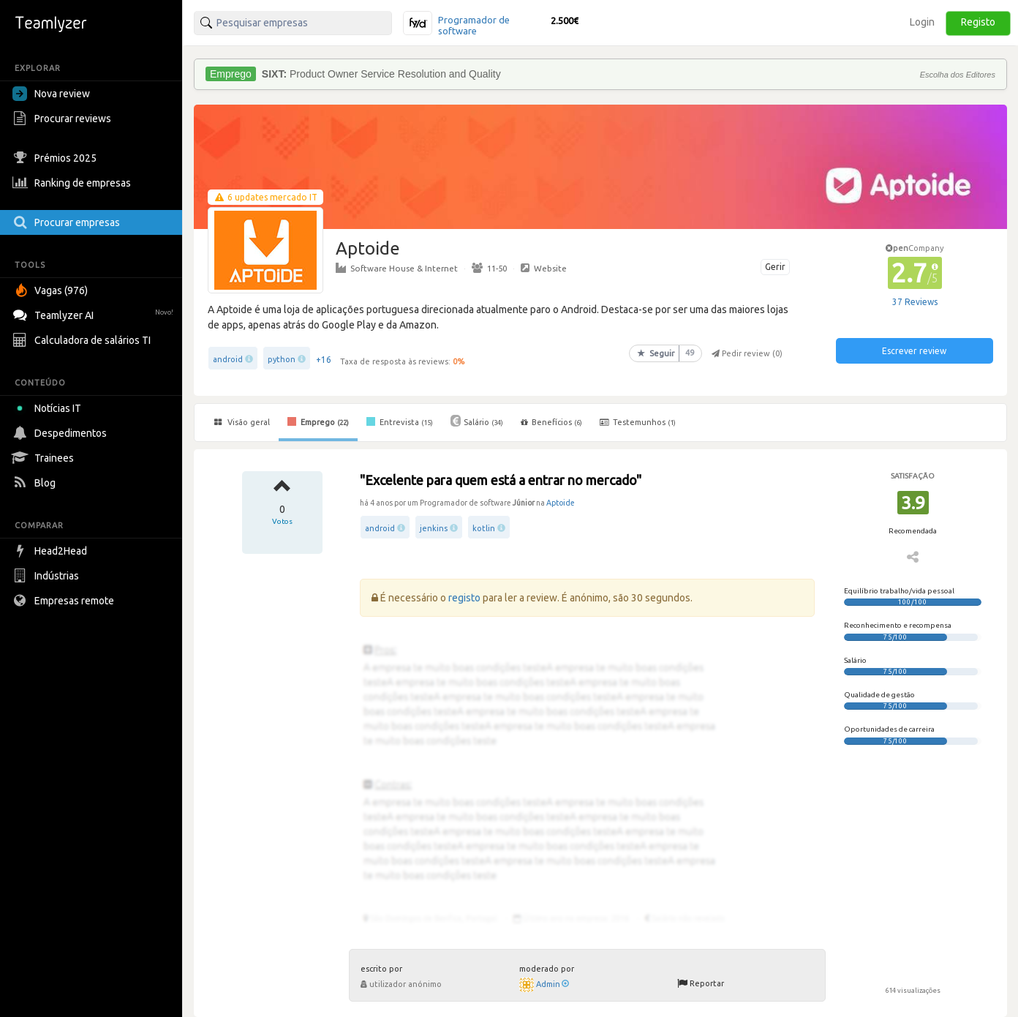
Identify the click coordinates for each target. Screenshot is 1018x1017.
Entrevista (399, 421)
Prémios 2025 (56, 158)
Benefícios (551, 422)
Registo (978, 22)
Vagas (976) (52, 290)
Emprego (318, 421)
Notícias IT (49, 408)
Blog (36, 483)
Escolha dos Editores (957, 74)
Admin (552, 984)
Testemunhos (638, 422)
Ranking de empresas (73, 183)
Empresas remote (65, 601)
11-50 (489, 268)
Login (922, 22)
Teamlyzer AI (94, 313)
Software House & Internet (397, 268)
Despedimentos (61, 433)
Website (544, 268)
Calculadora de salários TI (83, 340)
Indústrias (47, 576)
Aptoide (560, 502)
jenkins (434, 528)
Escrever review (914, 351)
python (281, 359)
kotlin (483, 528)
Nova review (51, 93)
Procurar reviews (63, 118)
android (228, 359)
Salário (476, 421)
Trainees (45, 458)
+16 (323, 359)
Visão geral (242, 422)
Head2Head (51, 551)
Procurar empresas (68, 222)
